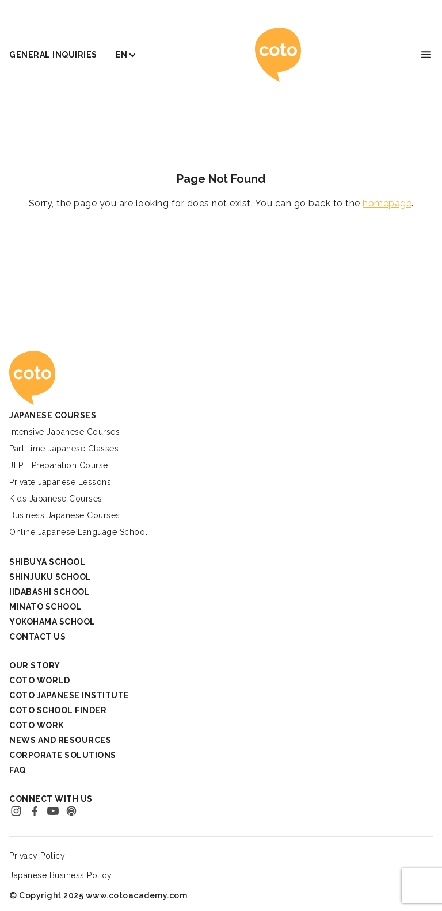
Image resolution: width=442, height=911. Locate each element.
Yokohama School (52, 621)
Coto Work (36, 725)
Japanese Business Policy (60, 875)
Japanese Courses (52, 415)
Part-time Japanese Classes (64, 448)
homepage (387, 203)
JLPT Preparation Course (58, 465)
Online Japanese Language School (78, 532)
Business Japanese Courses (64, 515)
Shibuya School (47, 561)
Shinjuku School (50, 576)
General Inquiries (53, 54)
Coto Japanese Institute (69, 695)
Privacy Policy (37, 855)
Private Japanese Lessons (60, 482)
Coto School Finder (57, 710)
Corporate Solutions (62, 755)
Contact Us (37, 636)
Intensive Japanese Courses (64, 432)
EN (122, 54)
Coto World (39, 680)
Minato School (45, 606)
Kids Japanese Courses (55, 498)
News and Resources (60, 740)
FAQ (17, 770)
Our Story (34, 665)
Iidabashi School (49, 591)
